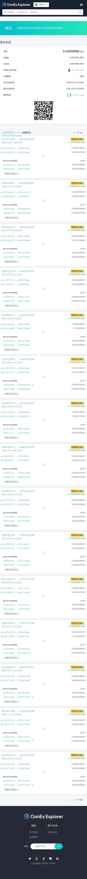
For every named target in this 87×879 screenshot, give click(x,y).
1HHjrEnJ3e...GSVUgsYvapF (16, 341)
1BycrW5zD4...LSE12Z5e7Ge (16, 412)
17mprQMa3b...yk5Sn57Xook (16, 517)
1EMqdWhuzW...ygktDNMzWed (16, 213)
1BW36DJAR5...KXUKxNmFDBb (16, 385)
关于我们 (34, 832)
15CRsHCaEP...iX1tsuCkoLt (16, 565)
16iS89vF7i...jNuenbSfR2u (16, 165)
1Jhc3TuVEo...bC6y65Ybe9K (16, 676)
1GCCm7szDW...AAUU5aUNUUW (16, 209)
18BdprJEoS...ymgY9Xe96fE (16, 196)
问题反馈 (52, 832)
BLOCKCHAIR (75, 70)
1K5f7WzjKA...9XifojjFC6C (16, 253)
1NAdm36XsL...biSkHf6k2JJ (16, 456)
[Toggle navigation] (81, 5)
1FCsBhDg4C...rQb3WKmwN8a (16, 345)
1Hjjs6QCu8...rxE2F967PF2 (16, 609)
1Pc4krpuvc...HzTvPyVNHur (16, 433)
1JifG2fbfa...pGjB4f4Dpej (16, 148)
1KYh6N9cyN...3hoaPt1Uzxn (16, 297)
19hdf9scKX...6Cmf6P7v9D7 (16, 521)
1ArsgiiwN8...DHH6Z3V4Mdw (16, 236)
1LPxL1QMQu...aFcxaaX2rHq (16, 653)
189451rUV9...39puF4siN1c (16, 301)
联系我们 (34, 837)
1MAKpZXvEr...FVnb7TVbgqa (16, 561)
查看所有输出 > (12, 173)
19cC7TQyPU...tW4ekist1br (16, 637)
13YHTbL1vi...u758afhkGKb (16, 473)
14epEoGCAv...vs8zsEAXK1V (16, 257)
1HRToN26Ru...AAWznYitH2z (16, 169)
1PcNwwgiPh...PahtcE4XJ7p (16, 192)
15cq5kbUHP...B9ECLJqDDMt (16, 429)
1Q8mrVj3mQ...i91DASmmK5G (16, 389)
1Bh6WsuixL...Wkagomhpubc (16, 477)
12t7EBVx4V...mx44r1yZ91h (16, 544)
